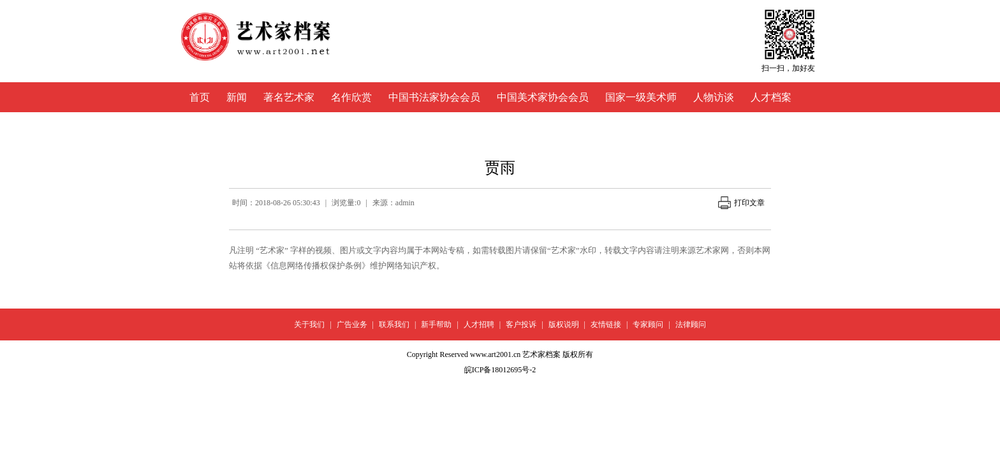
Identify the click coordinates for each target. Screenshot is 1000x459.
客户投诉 (521, 324)
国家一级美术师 (641, 97)
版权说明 (563, 324)
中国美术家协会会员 (543, 97)
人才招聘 (479, 324)
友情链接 (606, 324)
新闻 (236, 97)
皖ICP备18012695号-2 (500, 369)
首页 (199, 97)
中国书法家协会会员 (434, 97)
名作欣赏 (351, 97)
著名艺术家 (288, 97)
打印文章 (741, 202)
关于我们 (309, 324)
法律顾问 (690, 324)
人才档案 (771, 97)
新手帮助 (436, 324)
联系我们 (394, 324)
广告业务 (352, 324)
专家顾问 (648, 324)
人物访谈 (713, 97)
